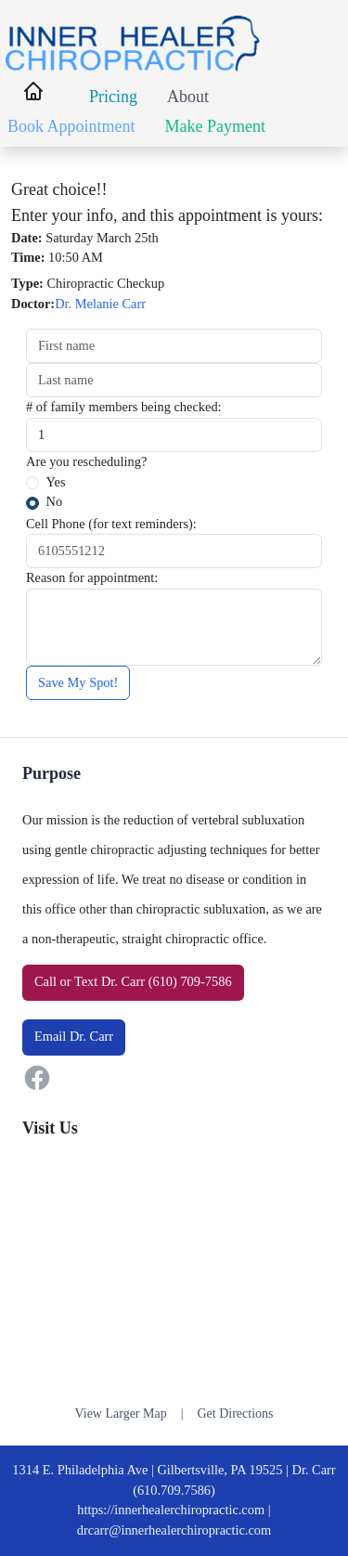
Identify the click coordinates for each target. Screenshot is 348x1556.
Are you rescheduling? (86, 461)
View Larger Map (120, 1413)
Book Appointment (71, 126)
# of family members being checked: (124, 406)
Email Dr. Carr (73, 1036)
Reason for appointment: (92, 577)
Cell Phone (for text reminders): (111, 523)
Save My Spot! (78, 682)
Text (85, 981)
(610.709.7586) (174, 1490)
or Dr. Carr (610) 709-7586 (133, 981)
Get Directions (235, 1413)
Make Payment (215, 126)
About (188, 96)
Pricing (113, 96)
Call (45, 981)
